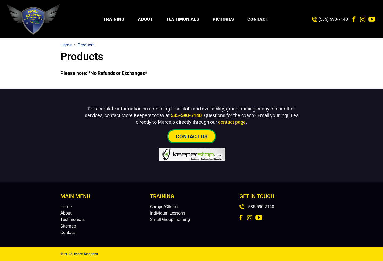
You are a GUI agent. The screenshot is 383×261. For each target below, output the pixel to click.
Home (66, 206)
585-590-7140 (186, 115)
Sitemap (68, 226)
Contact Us (191, 136)
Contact (257, 19)
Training (113, 19)
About (145, 19)
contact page (232, 122)
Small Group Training (170, 219)
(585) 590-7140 (333, 19)
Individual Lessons (167, 213)
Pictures (223, 19)
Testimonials (182, 19)
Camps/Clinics (164, 206)
